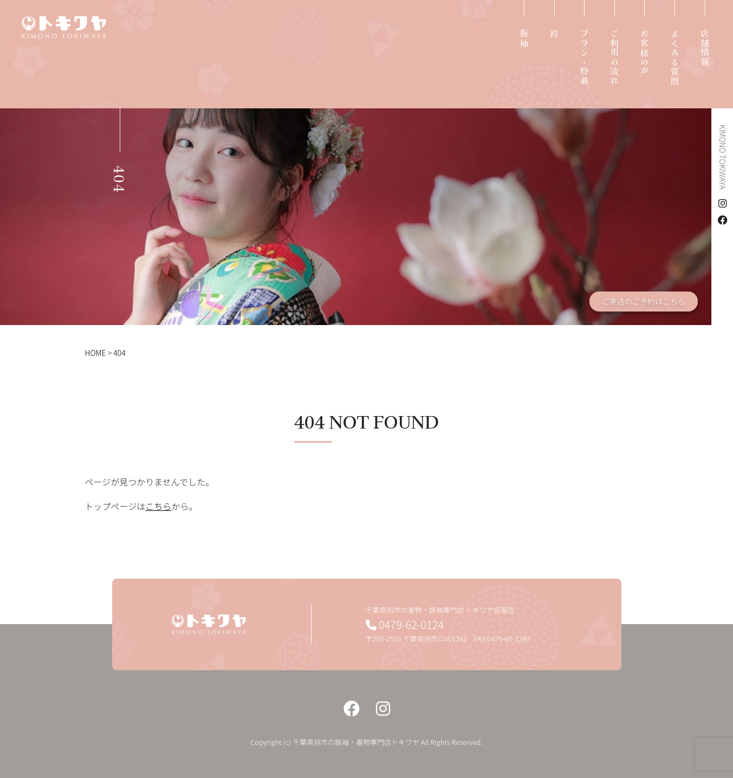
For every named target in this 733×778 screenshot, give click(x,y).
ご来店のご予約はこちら (643, 301)
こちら (158, 506)
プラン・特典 (584, 57)
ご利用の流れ (614, 57)
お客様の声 (644, 53)
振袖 (523, 38)
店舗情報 (704, 48)
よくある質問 (674, 57)
